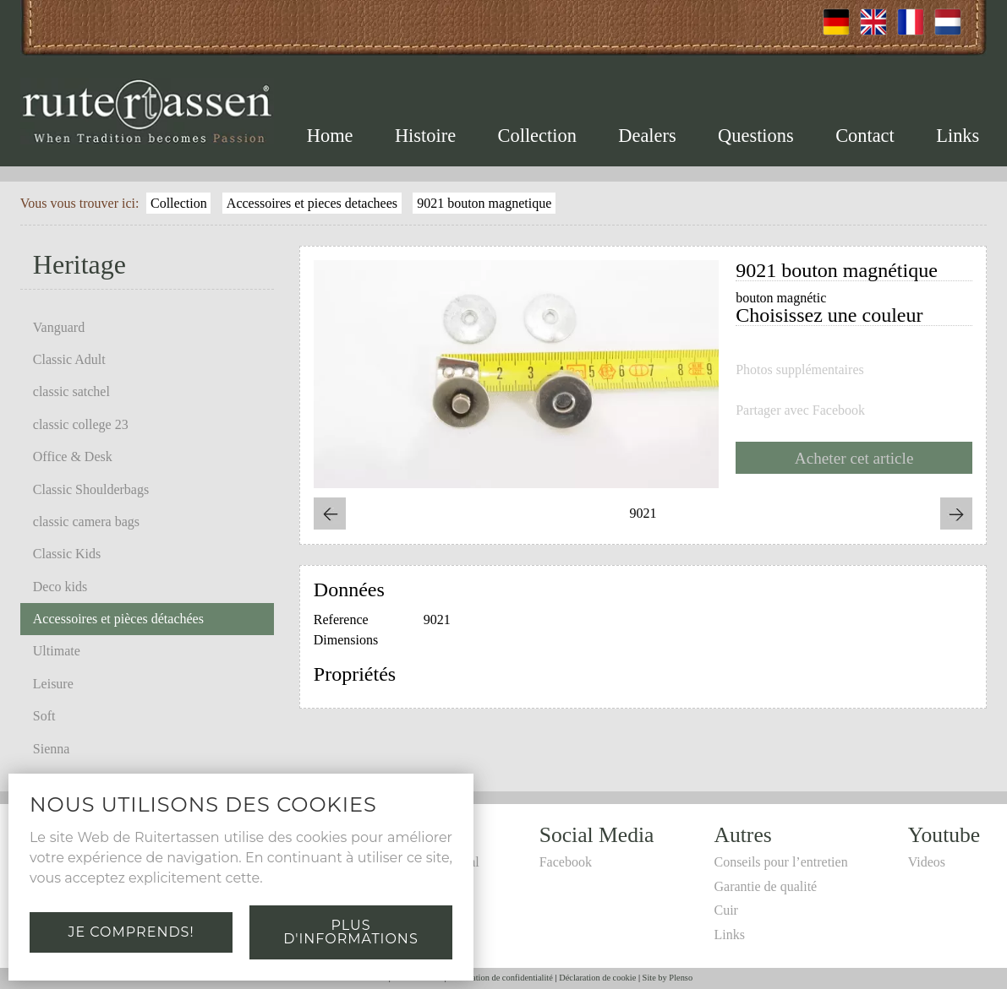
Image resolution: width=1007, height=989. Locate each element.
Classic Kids (67, 553)
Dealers (647, 135)
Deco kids (60, 586)
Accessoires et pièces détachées (118, 618)
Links (957, 135)
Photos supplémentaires (800, 370)
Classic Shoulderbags (91, 489)
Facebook (565, 862)
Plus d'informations (350, 932)
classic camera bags (86, 521)
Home (330, 135)
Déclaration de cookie (597, 977)
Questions (756, 135)
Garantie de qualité (765, 886)
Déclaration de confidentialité (500, 977)
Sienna (51, 749)
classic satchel (71, 391)
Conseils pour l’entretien (780, 862)
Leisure (53, 684)
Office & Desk (72, 456)
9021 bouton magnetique (484, 203)
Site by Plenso (667, 977)
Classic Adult (69, 359)
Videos (926, 862)
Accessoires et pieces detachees (312, 203)
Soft (44, 716)
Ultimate (56, 651)
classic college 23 (81, 424)
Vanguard (59, 327)
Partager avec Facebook (800, 410)
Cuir (725, 910)
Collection (537, 135)
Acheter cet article (854, 458)
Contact (865, 135)
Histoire (425, 135)
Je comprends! (131, 932)
